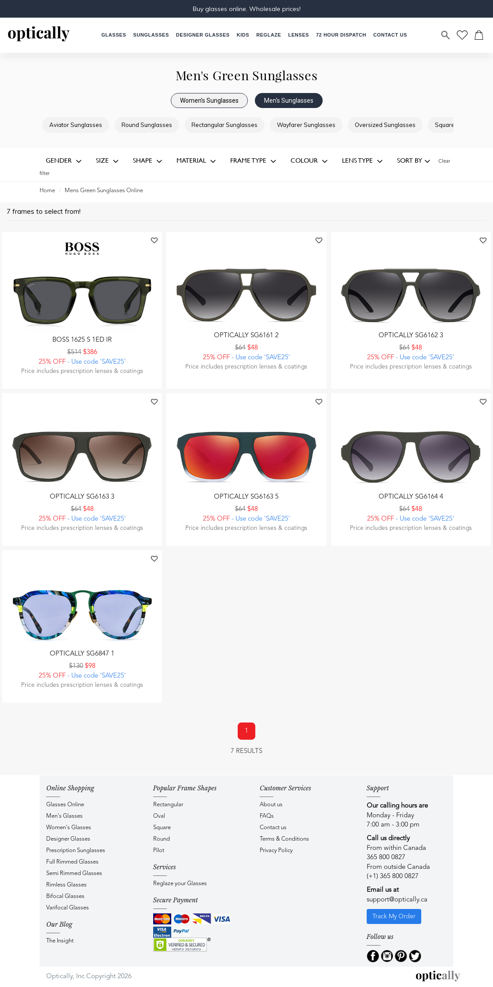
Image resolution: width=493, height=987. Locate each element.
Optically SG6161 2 (246, 335)
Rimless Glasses (66, 885)
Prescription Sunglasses (75, 850)
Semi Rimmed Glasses (74, 873)
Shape (147, 161)
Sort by (413, 161)
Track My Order (394, 916)
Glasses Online (65, 805)
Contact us (273, 828)
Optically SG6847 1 (82, 654)
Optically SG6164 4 (411, 497)
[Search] (446, 35)
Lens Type (362, 161)
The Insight (60, 941)
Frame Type (253, 161)
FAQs (267, 816)
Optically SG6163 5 (246, 497)
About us (271, 805)
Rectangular (168, 805)
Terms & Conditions (284, 839)
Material (196, 161)
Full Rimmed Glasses (72, 862)
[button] (243, 35)
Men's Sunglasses (288, 100)
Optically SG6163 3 (82, 497)
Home (47, 191)
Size (107, 161)
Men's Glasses (64, 816)
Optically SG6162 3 (411, 335)
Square (162, 828)
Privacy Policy (276, 850)
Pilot (158, 850)
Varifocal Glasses (67, 908)
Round (161, 839)
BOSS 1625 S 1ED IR (82, 340)
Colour (309, 161)
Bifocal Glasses (65, 896)
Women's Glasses (68, 828)
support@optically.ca (397, 900)
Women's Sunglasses (209, 100)
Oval (159, 816)
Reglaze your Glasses (180, 883)
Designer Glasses (68, 839)
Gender (64, 161)
